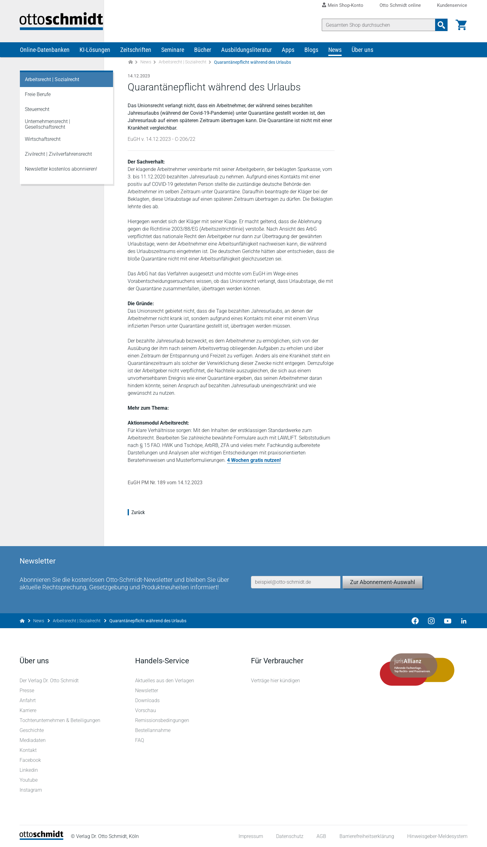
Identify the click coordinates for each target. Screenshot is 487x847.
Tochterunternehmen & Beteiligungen (60, 720)
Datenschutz (289, 836)
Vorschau (145, 710)
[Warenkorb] (461, 25)
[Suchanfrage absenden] (441, 25)
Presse (27, 690)
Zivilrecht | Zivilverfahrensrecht (58, 156)
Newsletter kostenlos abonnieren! (61, 171)
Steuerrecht (37, 112)
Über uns (362, 52)
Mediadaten (33, 740)
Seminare (172, 52)
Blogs (311, 52)
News (335, 52)
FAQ (139, 740)
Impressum (250, 836)
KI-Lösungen (95, 52)
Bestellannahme (153, 730)
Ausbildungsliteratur (246, 52)
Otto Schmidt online (400, 5)
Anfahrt (28, 700)
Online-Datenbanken (45, 52)
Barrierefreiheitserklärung (366, 836)
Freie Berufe (38, 97)
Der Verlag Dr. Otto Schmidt (49, 680)
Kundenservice (452, 5)
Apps (288, 52)
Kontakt (28, 750)
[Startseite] (42, 838)
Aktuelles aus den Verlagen (164, 680)
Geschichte (32, 730)
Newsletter (146, 690)
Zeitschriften (135, 52)
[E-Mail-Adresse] (295, 577)
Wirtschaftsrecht (43, 142)
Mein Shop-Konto (345, 5)
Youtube (29, 780)
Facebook (30, 760)
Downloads (147, 700)
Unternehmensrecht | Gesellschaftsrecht (47, 126)
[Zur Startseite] (130, 65)
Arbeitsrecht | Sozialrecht (183, 64)
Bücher (202, 52)
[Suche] (378, 25)
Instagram (31, 790)
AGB (321, 836)
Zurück (138, 515)
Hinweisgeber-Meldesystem (437, 836)
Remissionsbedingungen (162, 720)
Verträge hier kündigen (275, 680)
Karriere (28, 710)
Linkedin (29, 770)
